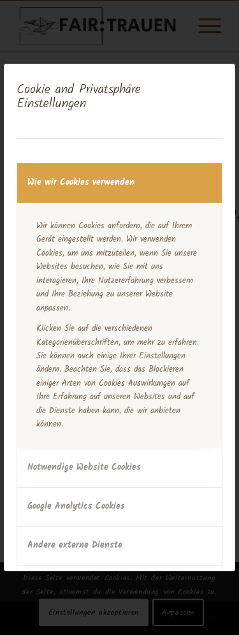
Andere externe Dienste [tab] (74, 545)
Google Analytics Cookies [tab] (76, 506)
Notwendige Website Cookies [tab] (84, 467)
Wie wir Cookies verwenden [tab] (80, 182)
